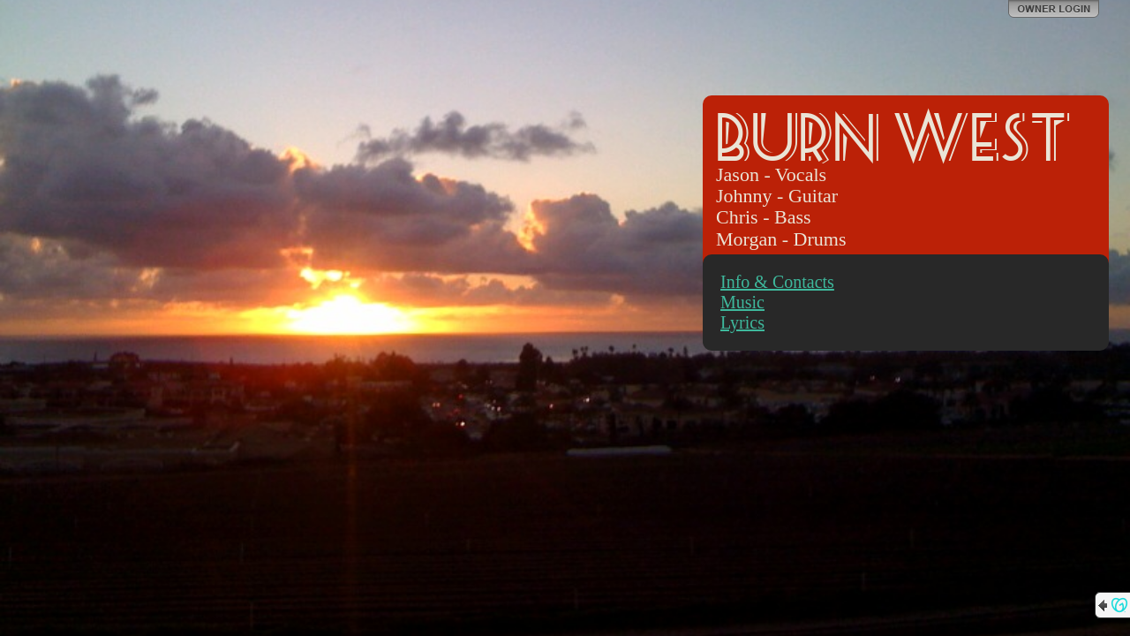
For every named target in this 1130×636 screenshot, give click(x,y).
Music (742, 302)
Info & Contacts (777, 282)
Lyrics (742, 322)
